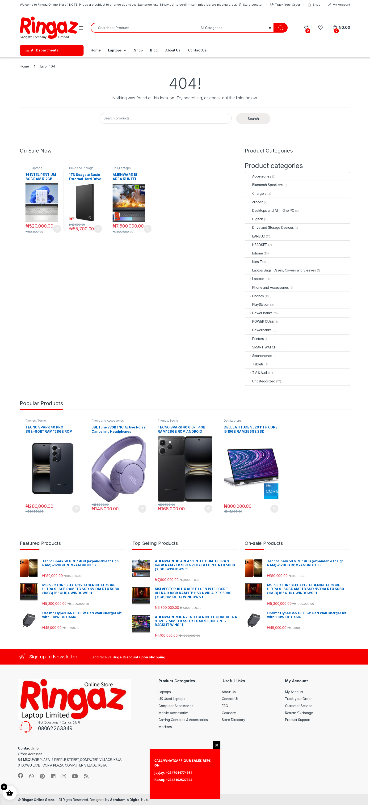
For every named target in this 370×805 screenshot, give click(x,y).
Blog (153, 50)
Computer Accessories (176, 706)
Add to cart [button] (57, 229)
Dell (115, 168)
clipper (254, 202)
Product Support (297, 720)
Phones (254, 296)
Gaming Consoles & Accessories (183, 720)
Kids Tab (255, 262)
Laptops (115, 50)
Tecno (41, 420)
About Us (173, 50)
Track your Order (298, 699)
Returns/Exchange (299, 713)
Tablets (254, 364)
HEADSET (256, 245)
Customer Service (298, 706)
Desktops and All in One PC (269, 210)
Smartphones (258, 356)
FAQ (225, 706)
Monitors (165, 727)
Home (96, 50)
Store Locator (250, 5)
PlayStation (257, 304)
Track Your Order (285, 5)
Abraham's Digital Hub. (129, 800)
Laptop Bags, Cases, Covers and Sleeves (280, 270)
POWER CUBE (259, 321)
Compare (229, 713)
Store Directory (233, 720)
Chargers (255, 193)
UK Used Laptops (172, 699)
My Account (339, 5)
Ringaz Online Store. (38, 800)
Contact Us (197, 50)
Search (253, 119)
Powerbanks (258, 330)
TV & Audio (257, 373)
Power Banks (258, 313)
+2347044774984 (179, 772)
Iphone (254, 253)
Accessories (258, 176)
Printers (254, 339)
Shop (313, 5)
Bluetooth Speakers (263, 185)
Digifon (254, 219)
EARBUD (255, 236)
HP (27, 168)
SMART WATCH (260, 347)
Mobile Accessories (174, 713)
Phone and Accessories (267, 287)
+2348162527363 (179, 779)
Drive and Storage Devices (81, 169)
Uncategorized (260, 381)
